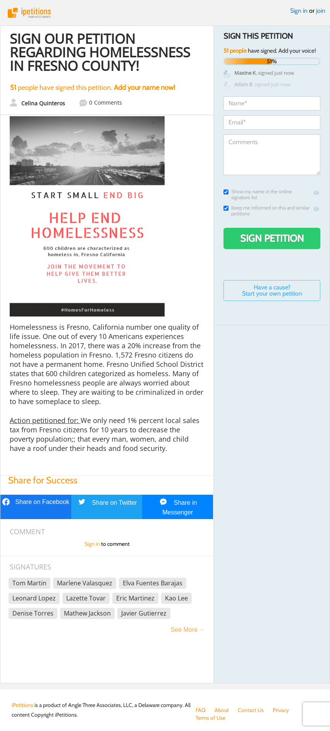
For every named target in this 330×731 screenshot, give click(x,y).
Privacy (281, 710)
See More (184, 629)
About (222, 710)
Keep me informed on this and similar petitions (266, 211)
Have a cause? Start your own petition (272, 290)
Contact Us (251, 710)
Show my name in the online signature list (257, 194)
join (320, 10)
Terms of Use (210, 717)
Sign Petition (272, 238)
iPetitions (165, 13)
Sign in (299, 10)
